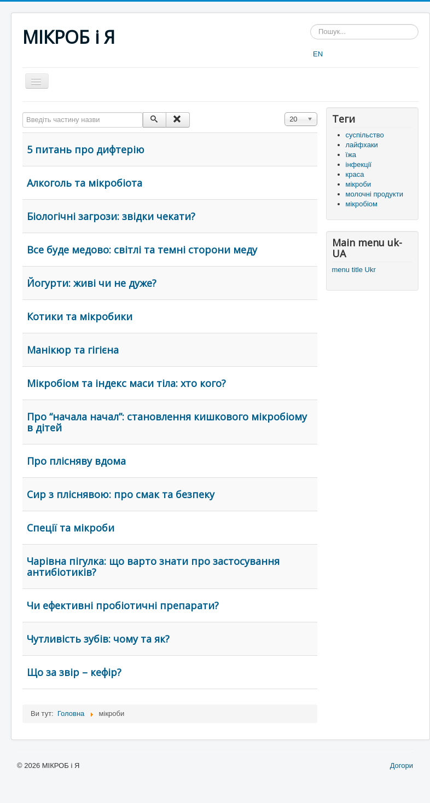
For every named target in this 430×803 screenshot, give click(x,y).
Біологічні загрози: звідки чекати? (111, 216)
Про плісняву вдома (76, 460)
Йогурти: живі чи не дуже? (91, 283)
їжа (351, 155)
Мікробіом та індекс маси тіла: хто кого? (126, 383)
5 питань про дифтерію (85, 149)
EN (318, 54)
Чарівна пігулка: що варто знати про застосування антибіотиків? (153, 566)
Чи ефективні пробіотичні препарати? (123, 605)
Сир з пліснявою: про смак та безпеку (120, 494)
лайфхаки (362, 145)
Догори (401, 765)
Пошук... (310, 24)
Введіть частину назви (22, 112)
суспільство (365, 135)
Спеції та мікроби (70, 527)
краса (355, 174)
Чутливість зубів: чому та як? (98, 638)
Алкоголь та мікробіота (84, 182)
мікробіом (361, 204)
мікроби (358, 184)
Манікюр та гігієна (73, 349)
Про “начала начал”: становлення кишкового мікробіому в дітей (167, 422)
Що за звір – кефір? (74, 672)
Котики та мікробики (79, 316)
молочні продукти (374, 194)
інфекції (359, 164)
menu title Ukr (354, 269)
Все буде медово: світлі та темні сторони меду (142, 249)
